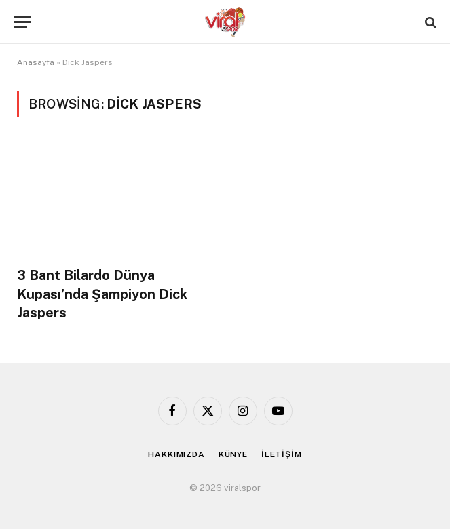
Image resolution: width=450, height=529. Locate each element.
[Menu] (22, 22)
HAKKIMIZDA (176, 454)
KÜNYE (233, 454)
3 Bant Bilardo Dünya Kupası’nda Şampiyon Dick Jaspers (102, 293)
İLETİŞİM (281, 454)
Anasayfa (35, 62)
